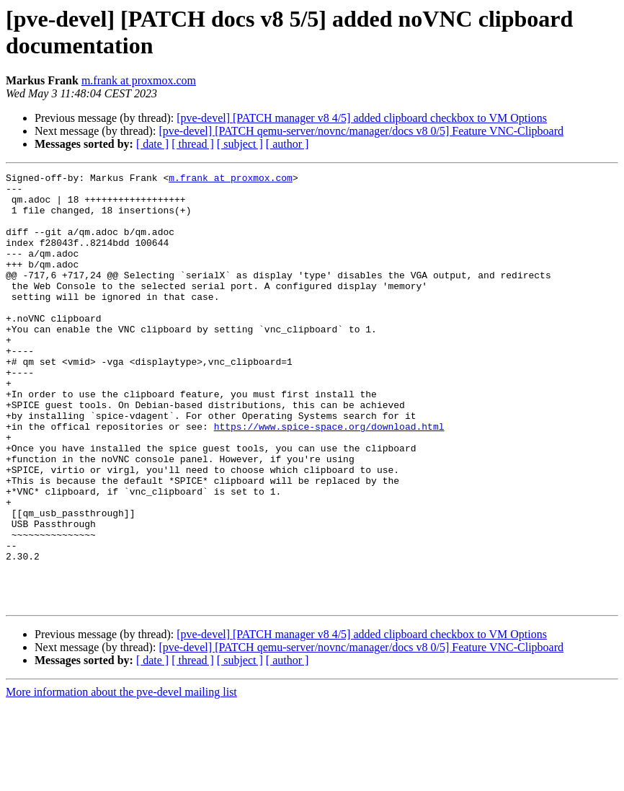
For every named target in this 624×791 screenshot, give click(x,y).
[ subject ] (240, 144)
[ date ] (152, 144)
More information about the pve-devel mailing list (121, 778)
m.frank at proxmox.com (138, 80)
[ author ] (287, 144)
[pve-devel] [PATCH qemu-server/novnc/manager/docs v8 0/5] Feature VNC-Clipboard (361, 131)
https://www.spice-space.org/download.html (329, 478)
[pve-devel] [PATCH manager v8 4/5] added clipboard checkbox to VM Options (362, 118)
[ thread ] (192, 144)
